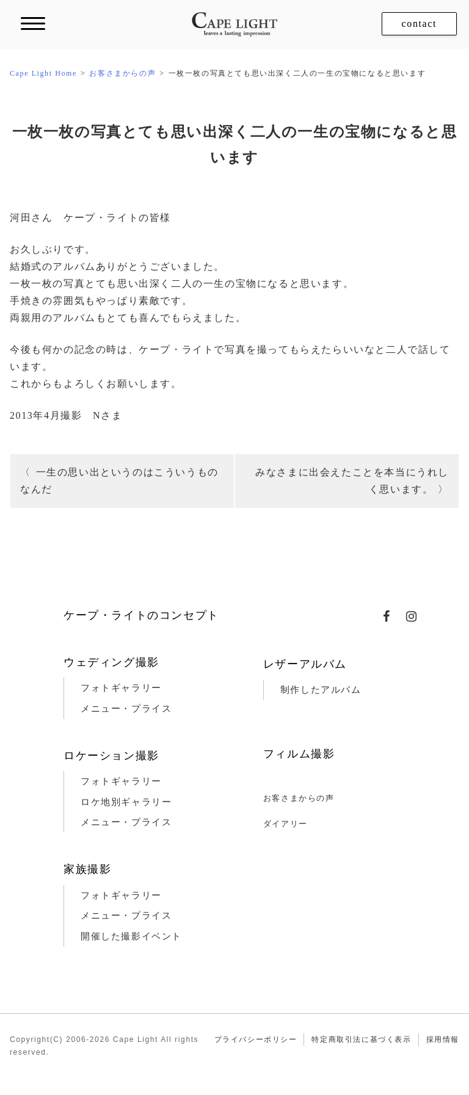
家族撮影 (87, 869)
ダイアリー (285, 823)
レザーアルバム (305, 664)
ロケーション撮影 (111, 756)
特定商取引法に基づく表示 (361, 1039)
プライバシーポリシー (255, 1039)
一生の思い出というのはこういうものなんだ (119, 480)
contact (419, 23)
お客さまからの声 (299, 798)
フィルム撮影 (299, 754)
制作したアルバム (321, 690)
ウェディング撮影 (111, 662)
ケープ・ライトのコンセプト (141, 615)
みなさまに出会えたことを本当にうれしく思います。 (352, 480)
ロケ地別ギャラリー (126, 802)
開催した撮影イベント (131, 936)
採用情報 (442, 1039)
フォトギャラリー (121, 688)
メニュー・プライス (126, 709)
